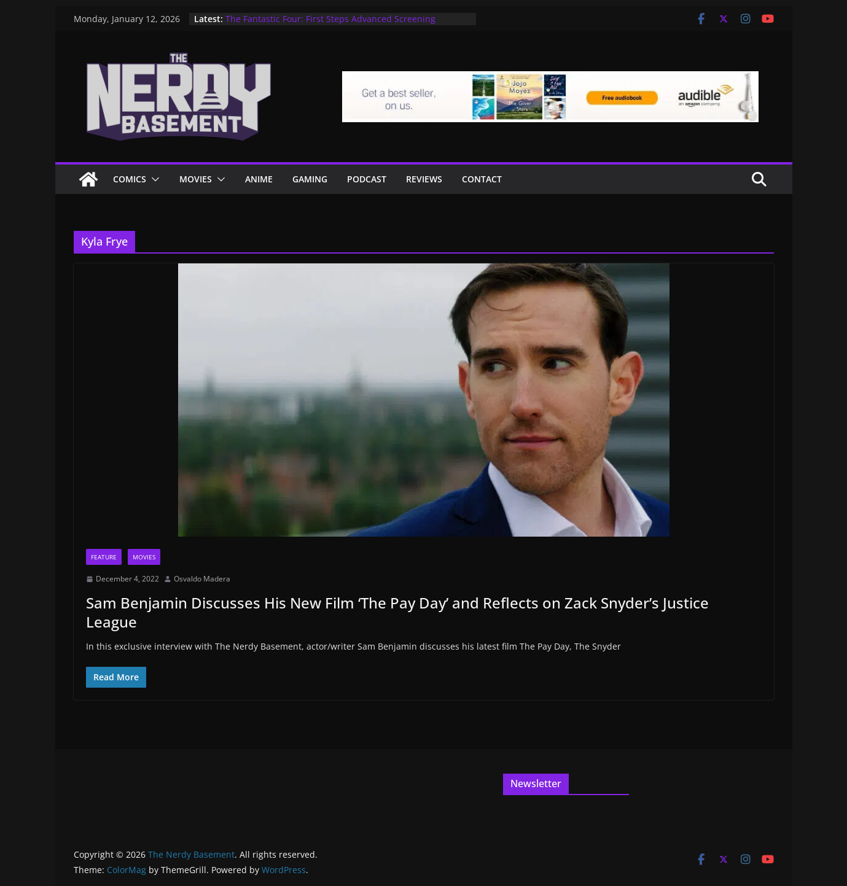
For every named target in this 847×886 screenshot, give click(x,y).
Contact (482, 179)
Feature (104, 557)
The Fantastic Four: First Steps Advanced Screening (330, 19)
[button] (153, 179)
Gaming (309, 179)
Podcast (366, 179)
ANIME (259, 179)
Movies (195, 179)
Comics (129, 179)
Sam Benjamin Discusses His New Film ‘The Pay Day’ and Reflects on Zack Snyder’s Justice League (397, 612)
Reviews (424, 179)
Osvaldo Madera (202, 578)
